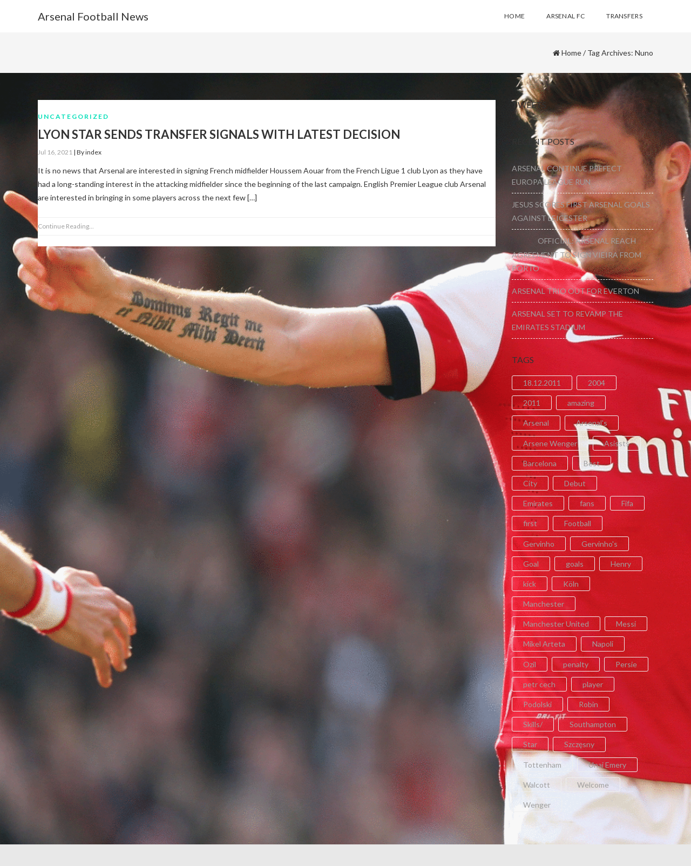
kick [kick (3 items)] (529, 583)
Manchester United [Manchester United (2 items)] (556, 623)
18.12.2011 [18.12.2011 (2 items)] (542, 382)
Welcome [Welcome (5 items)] (593, 784)
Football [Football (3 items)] (577, 523)
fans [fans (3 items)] (587, 503)
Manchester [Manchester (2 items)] (543, 603)
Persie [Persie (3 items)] (626, 664)
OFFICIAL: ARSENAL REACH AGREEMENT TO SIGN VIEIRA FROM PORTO (576, 254)
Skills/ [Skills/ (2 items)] (533, 724)
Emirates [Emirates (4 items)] (538, 503)
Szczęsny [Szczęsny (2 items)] (579, 744)
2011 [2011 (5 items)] (531, 402)
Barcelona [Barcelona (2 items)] (540, 463)
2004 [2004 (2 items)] (596, 382)
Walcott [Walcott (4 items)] (536, 784)
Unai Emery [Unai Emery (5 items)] (607, 764)
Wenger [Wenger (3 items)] (537, 804)
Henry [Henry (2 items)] (621, 563)
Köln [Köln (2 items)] (571, 583)
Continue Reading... (66, 226)
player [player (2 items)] (592, 684)
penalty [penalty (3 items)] (575, 664)
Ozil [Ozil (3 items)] (529, 664)
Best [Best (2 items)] (592, 463)
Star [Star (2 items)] (530, 744)
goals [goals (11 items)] (575, 563)
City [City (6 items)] (530, 483)
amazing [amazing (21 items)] (580, 402)
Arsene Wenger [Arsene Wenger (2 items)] (550, 443)
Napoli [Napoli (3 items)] (602, 643)
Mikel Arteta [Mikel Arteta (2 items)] (544, 643)
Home (571, 52)
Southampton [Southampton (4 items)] (593, 724)
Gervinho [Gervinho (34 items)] (538, 543)
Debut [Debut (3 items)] (575, 483)
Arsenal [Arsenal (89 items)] (536, 422)
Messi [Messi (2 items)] (626, 623)
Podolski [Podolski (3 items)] (537, 704)
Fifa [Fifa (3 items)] (627, 503)
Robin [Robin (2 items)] (588, 704)
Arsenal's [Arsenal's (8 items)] (591, 422)
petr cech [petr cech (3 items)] (539, 684)
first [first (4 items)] (530, 523)
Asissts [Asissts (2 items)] (616, 443)
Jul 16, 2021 (55, 152)
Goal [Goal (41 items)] (531, 563)
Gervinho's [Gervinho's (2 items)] (599, 543)
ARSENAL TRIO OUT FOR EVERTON (575, 291)
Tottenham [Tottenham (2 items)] (542, 764)
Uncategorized (73, 116)
